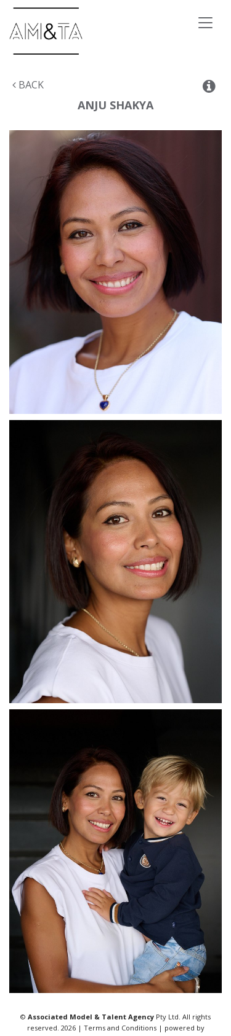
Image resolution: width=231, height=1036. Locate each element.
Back (28, 85)
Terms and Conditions (120, 1027)
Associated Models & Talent (92, 31)
